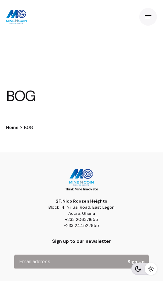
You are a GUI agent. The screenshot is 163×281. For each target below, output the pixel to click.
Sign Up (135, 262)
